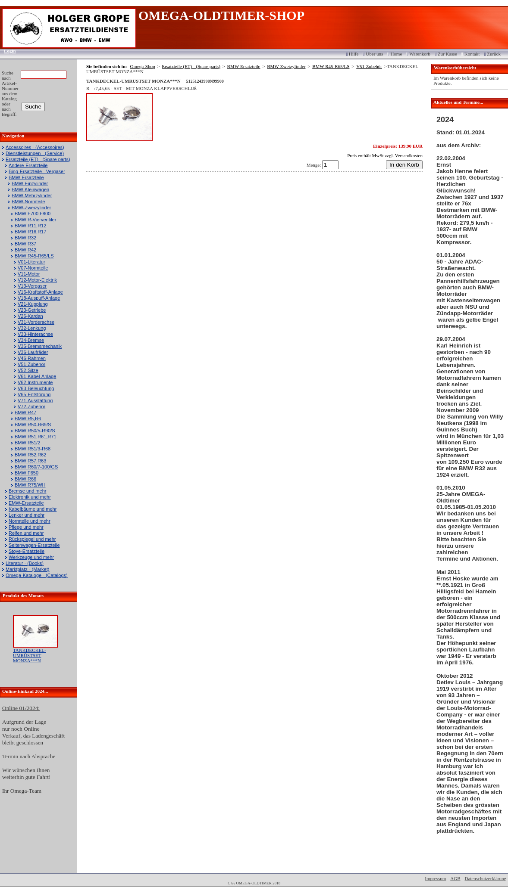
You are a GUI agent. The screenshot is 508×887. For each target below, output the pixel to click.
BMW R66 (25, 478)
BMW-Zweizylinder (31, 207)
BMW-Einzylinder (30, 183)
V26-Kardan (30, 316)
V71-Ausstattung (35, 400)
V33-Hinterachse (35, 334)
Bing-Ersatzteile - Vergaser (37, 171)
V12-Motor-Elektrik (37, 279)
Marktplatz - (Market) (27, 569)
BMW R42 (25, 249)
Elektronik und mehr (30, 496)
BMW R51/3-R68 (32, 448)
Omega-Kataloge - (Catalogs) (37, 575)
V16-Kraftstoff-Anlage (40, 292)
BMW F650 (26, 472)
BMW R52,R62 (30, 454)
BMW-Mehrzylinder (32, 195)
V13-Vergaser (32, 285)
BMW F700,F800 (32, 213)
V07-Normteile (33, 267)
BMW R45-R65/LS (34, 255)
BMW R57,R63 (30, 460)
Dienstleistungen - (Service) (35, 153)
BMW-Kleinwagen (30, 189)
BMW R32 (25, 237)
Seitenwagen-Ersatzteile (34, 545)
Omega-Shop (142, 66)
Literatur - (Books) (25, 563)
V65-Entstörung (34, 394)
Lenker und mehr (26, 515)
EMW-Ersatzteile (26, 503)
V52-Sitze (28, 370)
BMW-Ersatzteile (26, 177)
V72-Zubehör (31, 406)
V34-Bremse (31, 340)
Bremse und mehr (27, 490)
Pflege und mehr (26, 527)
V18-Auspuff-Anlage (39, 298)
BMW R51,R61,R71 (35, 436)
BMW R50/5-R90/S (35, 430)
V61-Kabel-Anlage (37, 376)
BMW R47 (25, 412)
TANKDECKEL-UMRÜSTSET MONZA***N (29, 655)
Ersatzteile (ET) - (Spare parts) (38, 159)
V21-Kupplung (33, 304)
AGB (455, 878)
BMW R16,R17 (30, 231)
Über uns (374, 53)
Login (7, 50)
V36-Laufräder (33, 352)
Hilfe (354, 53)
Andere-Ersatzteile (28, 165)
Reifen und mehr (26, 533)
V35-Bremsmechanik (40, 346)
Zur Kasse (447, 53)
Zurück (494, 53)
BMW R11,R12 (30, 225)
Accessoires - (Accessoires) (35, 147)
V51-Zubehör (31, 364)
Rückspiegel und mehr (32, 539)
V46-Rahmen (32, 358)
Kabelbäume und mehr (32, 509)
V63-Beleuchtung (36, 388)
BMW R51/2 (27, 442)
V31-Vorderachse (36, 322)
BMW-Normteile (28, 201)
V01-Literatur (31, 261)
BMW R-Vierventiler (35, 219)
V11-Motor (29, 273)
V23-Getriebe (32, 310)
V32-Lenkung (32, 328)
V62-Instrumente (35, 382)
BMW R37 (25, 243)
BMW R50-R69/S (33, 424)
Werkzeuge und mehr (31, 557)
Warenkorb (419, 53)
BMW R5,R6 (28, 418)
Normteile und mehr (29, 521)
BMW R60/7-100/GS (36, 466)
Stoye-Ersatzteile (26, 551)
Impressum (435, 878)
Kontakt (472, 53)
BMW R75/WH (30, 484)
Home (396, 53)
